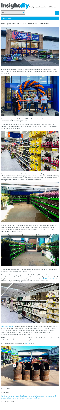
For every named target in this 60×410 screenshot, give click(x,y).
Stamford (27, 343)
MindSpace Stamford (49, 279)
